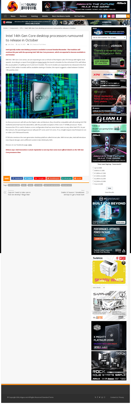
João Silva (11, 44)
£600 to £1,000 (99, 170)
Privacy (121, 397)
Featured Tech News (39, 44)
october (39, 185)
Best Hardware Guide (61, 16)
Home (5, 15)
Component (14, 28)
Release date (66, 185)
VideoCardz (42, 62)
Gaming (34, 16)
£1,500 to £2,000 (100, 176)
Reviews (23, 16)
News (13, 16)
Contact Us (114, 397)
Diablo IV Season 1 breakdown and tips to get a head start (72, 192)
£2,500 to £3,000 (100, 181)
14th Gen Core (14, 185)
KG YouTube (80, 16)
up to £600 (98, 168)
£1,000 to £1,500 (100, 173)
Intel (24, 185)
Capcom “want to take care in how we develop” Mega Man (20, 192)
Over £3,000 (98, 184)
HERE (30, 145)
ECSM (33, 62)
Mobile (45, 16)
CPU (21, 28)
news (30, 185)
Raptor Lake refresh (52, 185)
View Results (109, 192)
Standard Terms (48, 397)
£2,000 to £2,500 (100, 179)
